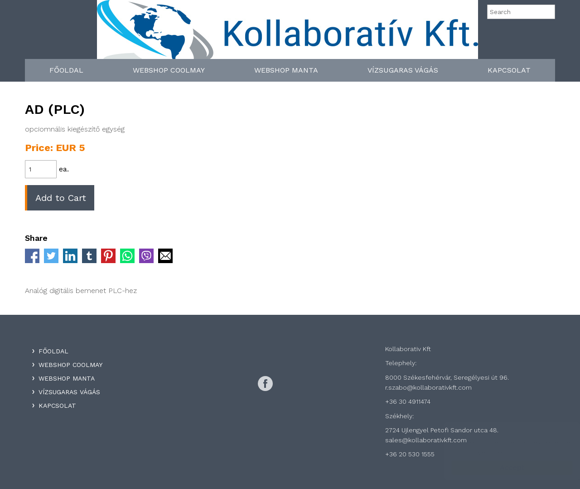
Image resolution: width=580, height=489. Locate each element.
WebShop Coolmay (169, 70)
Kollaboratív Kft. (287, 32)
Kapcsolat (509, 70)
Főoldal (66, 70)
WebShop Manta (286, 70)
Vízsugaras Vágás (402, 70)
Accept (503, 467)
